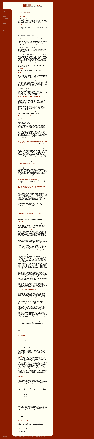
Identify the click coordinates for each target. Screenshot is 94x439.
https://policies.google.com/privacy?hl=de (28, 428)
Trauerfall (5, 18)
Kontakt (4, 33)
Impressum (5, 436)
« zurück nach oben (21, 431)
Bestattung (5, 25)
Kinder (4, 23)
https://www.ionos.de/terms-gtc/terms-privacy (29, 77)
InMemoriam (5, 13)
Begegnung (5, 28)
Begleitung (5, 21)
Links (4, 30)
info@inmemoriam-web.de (45, 436)
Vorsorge (5, 16)
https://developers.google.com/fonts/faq (25, 427)
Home (4, 11)
